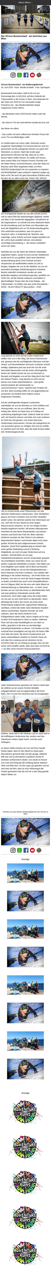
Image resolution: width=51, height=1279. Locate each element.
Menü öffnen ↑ (25, 2)
